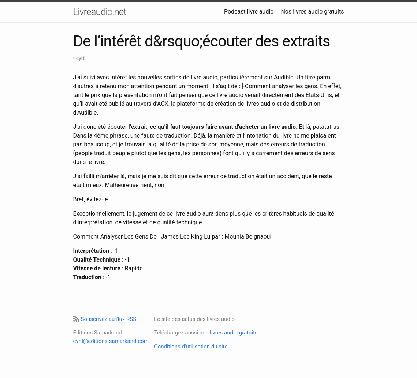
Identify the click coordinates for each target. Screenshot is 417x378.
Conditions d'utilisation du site (190, 346)
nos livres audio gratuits (229, 332)
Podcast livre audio (249, 11)
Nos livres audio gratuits (312, 11)
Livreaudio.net (99, 11)
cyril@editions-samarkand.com (111, 341)
